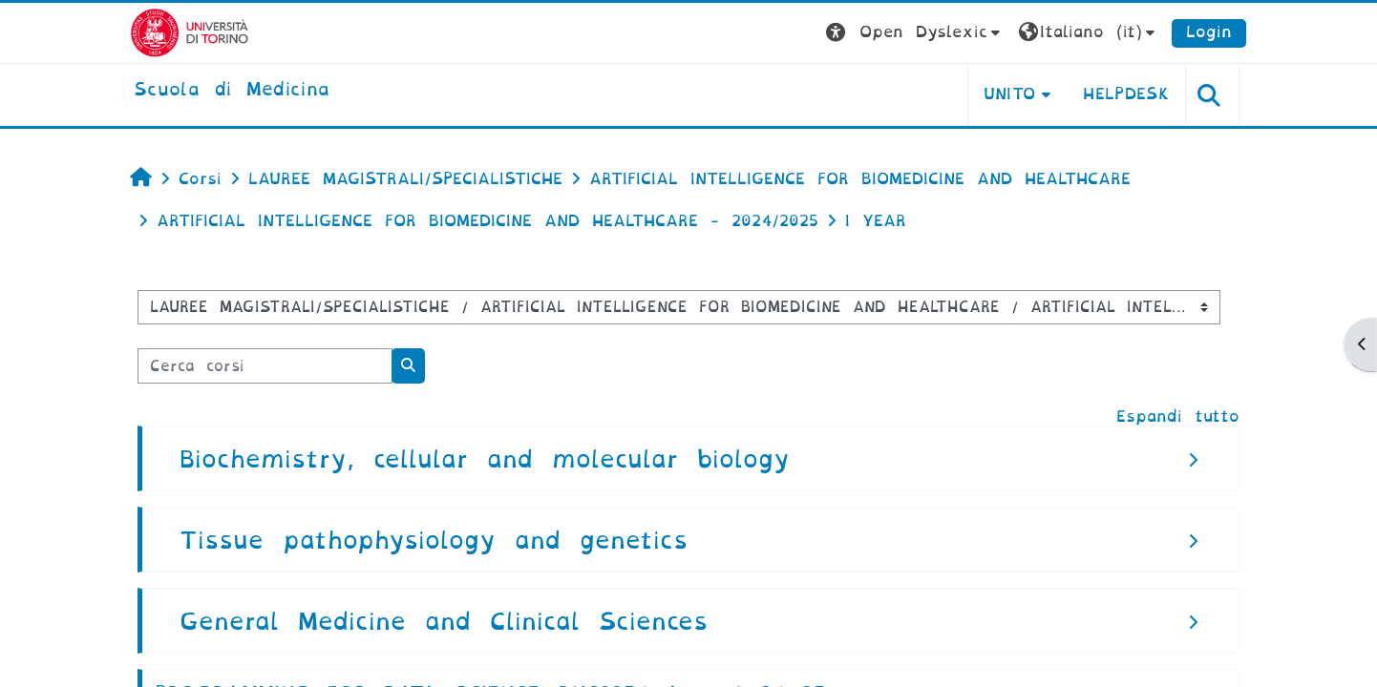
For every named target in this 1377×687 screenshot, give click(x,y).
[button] (915, 33)
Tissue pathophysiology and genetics (434, 540)
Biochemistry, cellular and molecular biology (485, 459)
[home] (231, 90)
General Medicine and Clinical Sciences (444, 621)
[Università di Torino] (189, 32)
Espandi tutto (1177, 416)
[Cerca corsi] (265, 366)
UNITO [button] (1010, 94)
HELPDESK (1126, 94)
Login (1209, 32)
